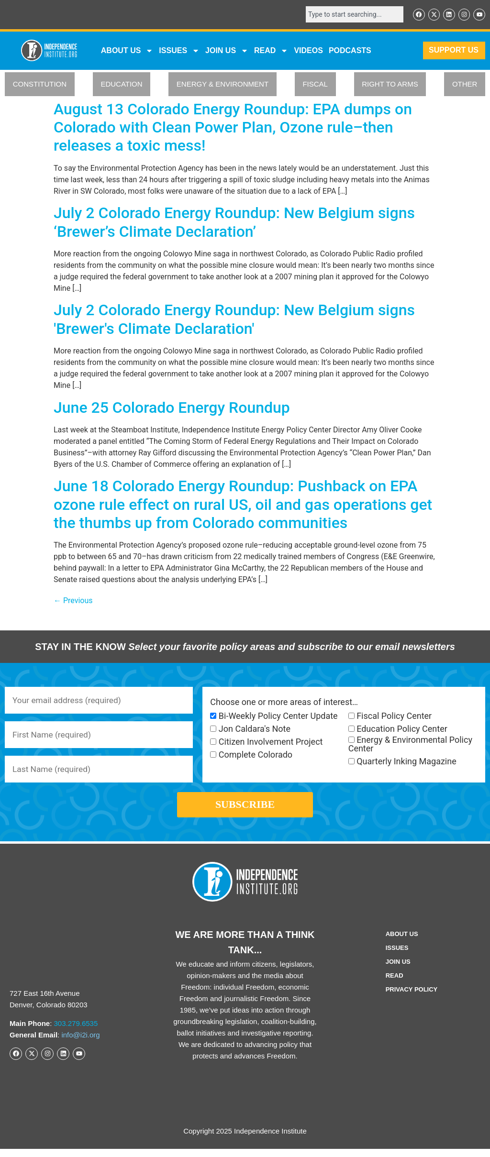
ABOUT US (127, 51)
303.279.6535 (76, 1031)
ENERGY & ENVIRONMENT (222, 85)
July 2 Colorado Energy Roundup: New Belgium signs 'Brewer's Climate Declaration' (234, 320)
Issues (179, 51)
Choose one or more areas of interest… (284, 702)
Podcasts (350, 51)
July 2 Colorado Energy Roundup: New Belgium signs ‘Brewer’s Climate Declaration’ (234, 223)
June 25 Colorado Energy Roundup (172, 408)
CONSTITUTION (40, 85)
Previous (73, 601)
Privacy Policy (412, 997)
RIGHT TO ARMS (390, 85)
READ (271, 51)
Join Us (398, 969)
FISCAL (315, 85)
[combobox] (351, 15)
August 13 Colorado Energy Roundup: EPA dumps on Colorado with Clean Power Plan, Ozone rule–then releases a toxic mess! (233, 127)
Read (394, 983)
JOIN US (226, 51)
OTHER (465, 85)
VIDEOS (308, 51)
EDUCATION (121, 85)
